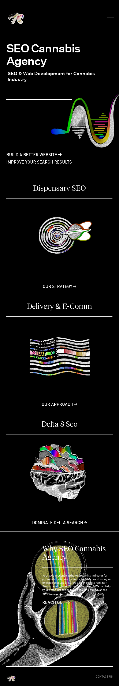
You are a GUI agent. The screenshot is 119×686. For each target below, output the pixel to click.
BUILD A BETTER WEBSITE (31, 154)
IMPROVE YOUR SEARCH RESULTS (39, 161)
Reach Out (53, 602)
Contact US (104, 676)
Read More (73, 594)
